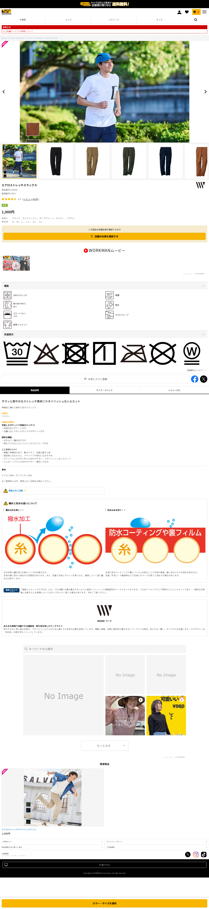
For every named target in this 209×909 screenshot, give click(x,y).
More (104, 751)
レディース (114, 19)
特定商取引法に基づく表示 (12, 853)
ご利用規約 (110, 853)
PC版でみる (104, 870)
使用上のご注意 (13, 497)
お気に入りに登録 (97, 385)
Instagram (195, 860)
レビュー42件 (31, 199)
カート (196, 12)
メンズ (68, 19)
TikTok (203, 860)
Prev (4, 92)
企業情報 (14, 860)
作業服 (23, 19)
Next (204, 92)
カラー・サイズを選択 (104, 903)
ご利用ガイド (7, 847)
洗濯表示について (195, 376)
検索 (195, 19)
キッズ (159, 19)
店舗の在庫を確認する (106, 236)
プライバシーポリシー (114, 847)
